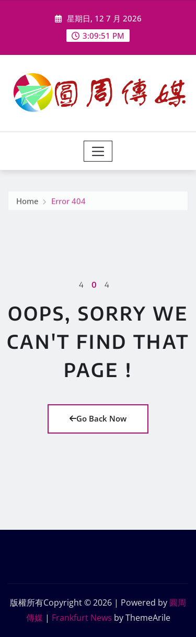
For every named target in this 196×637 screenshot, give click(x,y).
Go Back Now (98, 418)
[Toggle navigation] (98, 151)
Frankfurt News (82, 617)
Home (27, 202)
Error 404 (68, 202)
